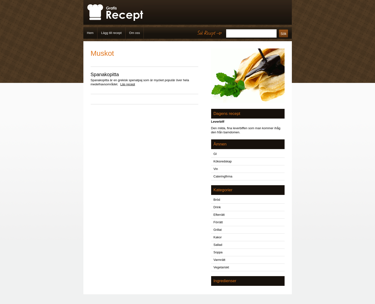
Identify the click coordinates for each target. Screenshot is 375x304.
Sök (283, 34)
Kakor (218, 237)
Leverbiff (217, 121)
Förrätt (218, 222)
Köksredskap (223, 161)
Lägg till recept (111, 33)
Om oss (134, 33)
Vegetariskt (221, 267)
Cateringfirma (223, 176)
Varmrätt (219, 260)
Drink (217, 207)
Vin (216, 169)
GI (215, 154)
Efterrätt (219, 214)
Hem (90, 33)
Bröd (217, 199)
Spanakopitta (105, 74)
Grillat (218, 230)
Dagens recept (227, 113)
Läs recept (127, 84)
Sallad (218, 245)
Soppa (218, 252)
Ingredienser (225, 281)
